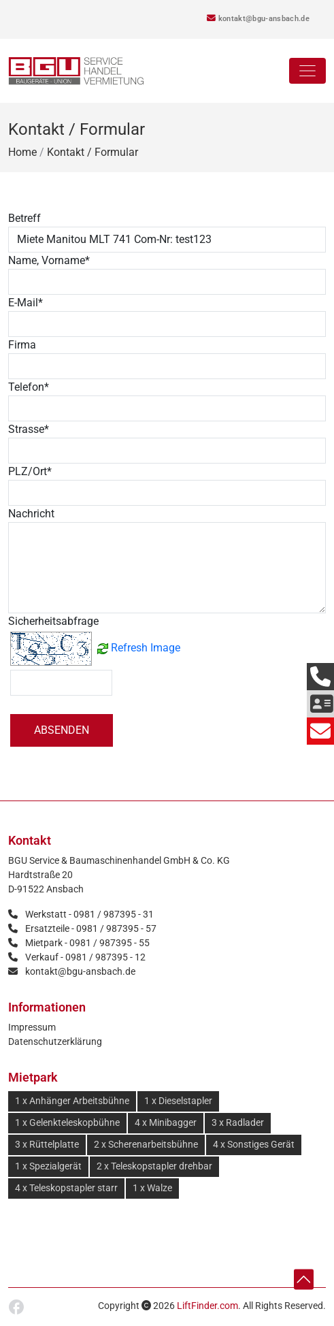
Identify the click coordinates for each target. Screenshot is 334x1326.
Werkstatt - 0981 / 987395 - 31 (89, 914)
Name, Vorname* (49, 260)
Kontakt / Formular (92, 152)
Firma (22, 344)
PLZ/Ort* (30, 471)
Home (22, 152)
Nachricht (31, 513)
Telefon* (28, 387)
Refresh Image (145, 647)
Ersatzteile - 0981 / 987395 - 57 (90, 928)
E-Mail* (25, 302)
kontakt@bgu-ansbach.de (258, 18)
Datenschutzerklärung (55, 1041)
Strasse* (28, 429)
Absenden (61, 730)
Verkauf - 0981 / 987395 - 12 (85, 957)
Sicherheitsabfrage (53, 621)
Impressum (32, 1027)
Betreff (24, 218)
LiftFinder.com (207, 1305)
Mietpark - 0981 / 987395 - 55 (87, 942)
